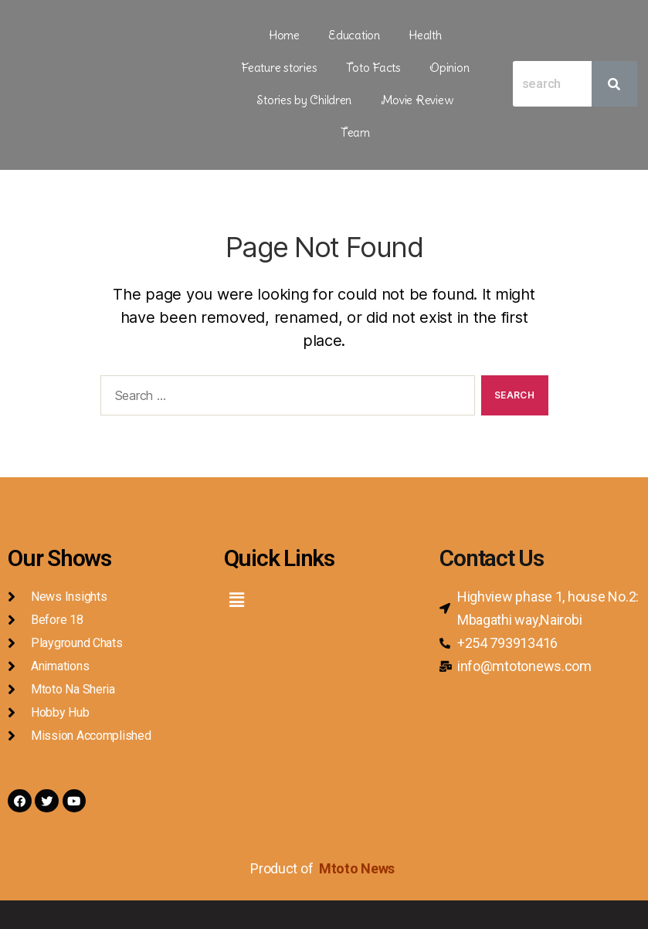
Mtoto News (358, 825)
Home (248, 33)
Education (306, 33)
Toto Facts (269, 61)
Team (402, 89)
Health (365, 33)
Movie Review (332, 89)
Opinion (332, 61)
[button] (237, 553)
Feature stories (438, 33)
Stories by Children (419, 61)
